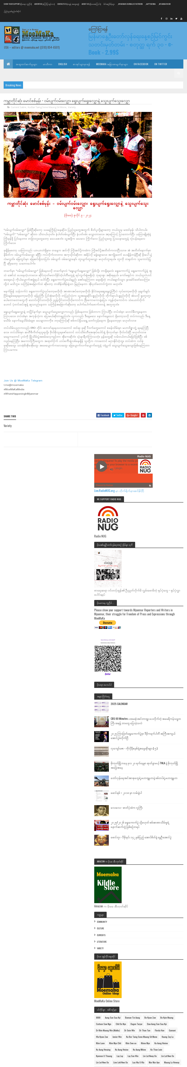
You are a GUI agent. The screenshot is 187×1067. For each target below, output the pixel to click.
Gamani (161, 753)
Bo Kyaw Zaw (168, 715)
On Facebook (141, 64)
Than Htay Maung (163, 920)
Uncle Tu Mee (163, 952)
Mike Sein (174, 862)
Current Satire (18, 114)
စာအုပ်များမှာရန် (81, 64)
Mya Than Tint (150, 881)
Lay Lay (167, 804)
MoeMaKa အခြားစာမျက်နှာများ (112, 64)
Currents (149, 626)
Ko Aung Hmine (164, 785)
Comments (151, 1006)
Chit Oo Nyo (149, 728)
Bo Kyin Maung (150, 721)
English (62, 64)
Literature (149, 633)
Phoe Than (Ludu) (152, 907)
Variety (72, 114)
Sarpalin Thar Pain (169, 913)
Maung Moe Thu (151, 836)
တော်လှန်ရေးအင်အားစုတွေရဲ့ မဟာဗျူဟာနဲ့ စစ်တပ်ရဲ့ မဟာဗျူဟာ (170, 462)
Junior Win (164, 760)
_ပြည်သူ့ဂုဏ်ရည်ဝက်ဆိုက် (12, 11)
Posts (149, 999)
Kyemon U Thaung (152, 804)
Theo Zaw (148, 939)
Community (150, 613)
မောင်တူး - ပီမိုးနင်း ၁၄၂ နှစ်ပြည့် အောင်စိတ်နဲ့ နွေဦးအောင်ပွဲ (170, 530)
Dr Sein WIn (149, 747)
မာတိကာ (47, 64)
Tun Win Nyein (150, 945)
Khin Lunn (164, 772)
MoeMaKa (165, 875)
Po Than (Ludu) (171, 907)
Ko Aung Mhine (150, 798)
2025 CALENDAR (166, 364)
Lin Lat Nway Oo (166, 811)
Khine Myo (148, 785)
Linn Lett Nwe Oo (151, 824)
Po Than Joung (150, 913)
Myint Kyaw (148, 894)
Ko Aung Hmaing (151, 792)
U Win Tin (148, 952)
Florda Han (148, 753)
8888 (146, 708)
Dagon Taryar (164, 728)
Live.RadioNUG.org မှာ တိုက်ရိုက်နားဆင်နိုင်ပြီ (162, 137)
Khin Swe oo (165, 779)
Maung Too (166, 856)
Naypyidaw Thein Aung (169, 900)
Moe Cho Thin (150, 875)
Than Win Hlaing (151, 926)
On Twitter (160, 64)
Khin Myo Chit (150, 779)
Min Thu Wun (165, 868)
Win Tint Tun (166, 958)
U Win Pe (165, 945)
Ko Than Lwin (167, 798)
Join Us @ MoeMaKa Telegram (23, 391)
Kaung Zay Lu (149, 772)
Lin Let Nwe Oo (167, 817)
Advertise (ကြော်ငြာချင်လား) (44, 4)
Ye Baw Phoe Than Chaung (155, 964)
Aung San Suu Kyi (160, 708)
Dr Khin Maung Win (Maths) (155, 740)
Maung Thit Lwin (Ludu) (154, 849)
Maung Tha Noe (151, 843)
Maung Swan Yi (168, 836)
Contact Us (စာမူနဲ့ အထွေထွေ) (68, 4)
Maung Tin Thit (150, 856)
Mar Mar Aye (149, 830)
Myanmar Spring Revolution (156, 888)
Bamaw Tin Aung (151, 715)
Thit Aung (161, 939)
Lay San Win (149, 811)
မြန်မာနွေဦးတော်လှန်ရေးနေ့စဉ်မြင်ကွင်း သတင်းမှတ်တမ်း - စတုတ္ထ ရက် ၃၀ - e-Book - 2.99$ (136, 44)
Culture (148, 619)
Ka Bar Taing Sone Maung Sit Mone (47, 114)
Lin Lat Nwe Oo (150, 817)
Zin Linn (175, 964)
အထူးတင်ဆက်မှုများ (26, 64)
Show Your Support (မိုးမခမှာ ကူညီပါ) (17, 4)
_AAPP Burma (150, 4)
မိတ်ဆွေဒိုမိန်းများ (109, 4)
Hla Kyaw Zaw (150, 760)
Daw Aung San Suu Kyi (153, 734)
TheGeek (170, 932)
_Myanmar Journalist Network (130, 4)
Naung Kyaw (149, 900)
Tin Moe (173, 939)
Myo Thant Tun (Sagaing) (169, 894)
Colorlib (17, 1062)
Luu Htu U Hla (169, 824)
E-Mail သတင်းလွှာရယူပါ (19, 73)
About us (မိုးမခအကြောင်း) (91, 4)
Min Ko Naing (149, 868)
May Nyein (161, 862)
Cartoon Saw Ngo (168, 721)
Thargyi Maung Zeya (153, 932)
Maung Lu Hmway (166, 830)
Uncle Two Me (150, 958)
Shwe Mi (147, 920)
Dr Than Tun (164, 747)
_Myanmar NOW (165, 4)
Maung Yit (148, 862)
